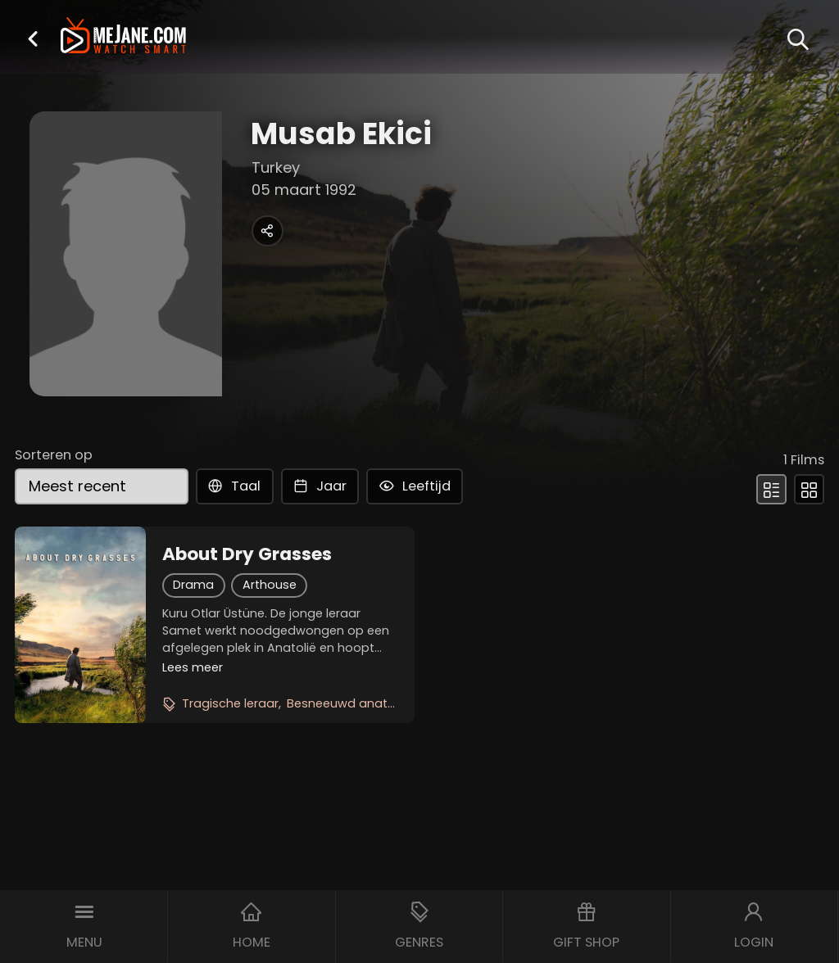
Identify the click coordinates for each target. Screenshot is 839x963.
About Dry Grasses (247, 554)
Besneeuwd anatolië (347, 703)
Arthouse (270, 584)
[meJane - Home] (123, 37)
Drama (193, 584)
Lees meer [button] (192, 667)
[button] (32, 38)
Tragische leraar (230, 703)
